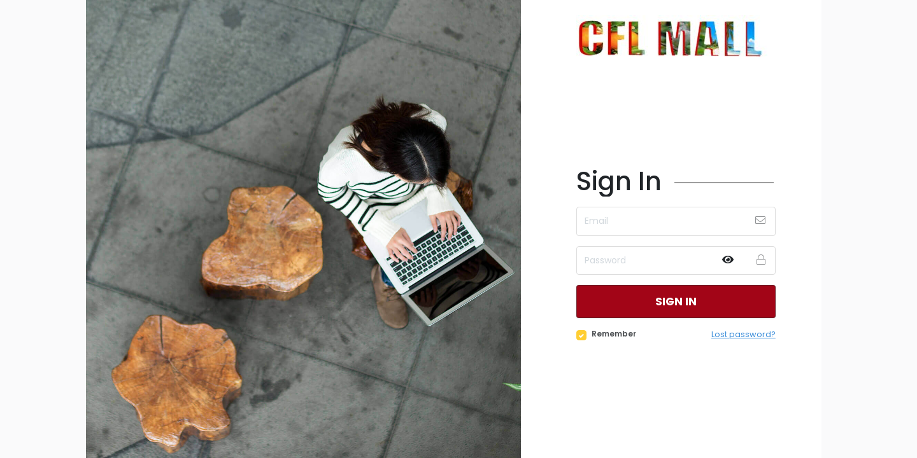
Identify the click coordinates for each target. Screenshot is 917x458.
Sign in (676, 301)
